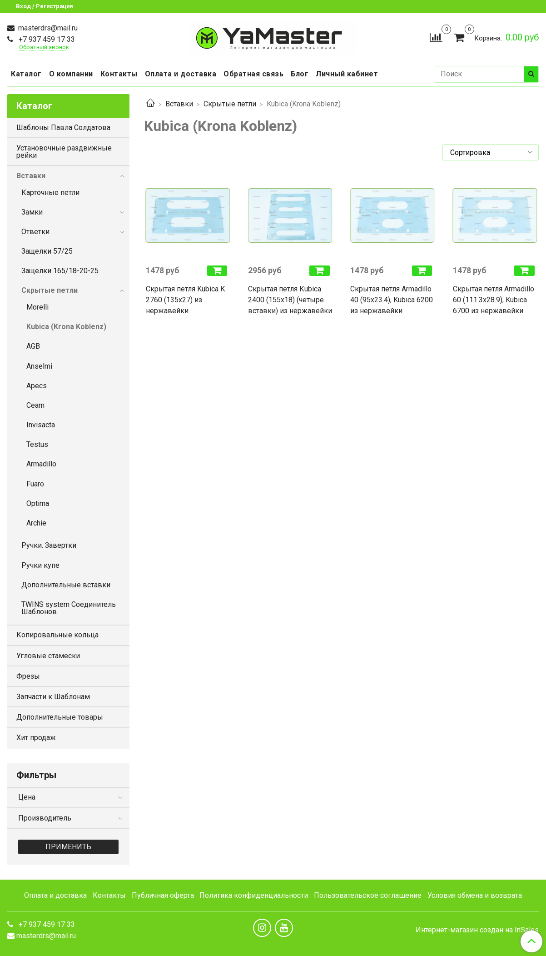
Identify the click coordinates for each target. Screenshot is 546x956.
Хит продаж (36, 737)
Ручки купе (40, 565)
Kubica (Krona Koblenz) (66, 326)
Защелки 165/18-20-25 (60, 270)
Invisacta (40, 424)
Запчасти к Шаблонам (53, 696)
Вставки (179, 104)
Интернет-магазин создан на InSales (477, 930)
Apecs (36, 385)
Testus (37, 444)
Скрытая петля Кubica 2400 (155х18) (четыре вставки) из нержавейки (290, 300)
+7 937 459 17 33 (46, 39)
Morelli (37, 307)
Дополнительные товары (59, 717)
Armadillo (41, 464)
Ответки (35, 231)
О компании (71, 74)
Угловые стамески (48, 655)
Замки (32, 212)
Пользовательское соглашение (368, 895)
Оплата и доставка (181, 74)
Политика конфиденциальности (253, 895)
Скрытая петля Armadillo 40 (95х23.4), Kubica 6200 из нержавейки (391, 300)
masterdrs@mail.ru (47, 28)
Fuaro (35, 484)
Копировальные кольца (57, 635)
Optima (37, 503)
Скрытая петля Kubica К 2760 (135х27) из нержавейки (185, 300)
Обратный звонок (44, 47)
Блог (299, 74)
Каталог (26, 74)
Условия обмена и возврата (474, 895)
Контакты (119, 74)
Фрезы (28, 676)
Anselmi (39, 366)
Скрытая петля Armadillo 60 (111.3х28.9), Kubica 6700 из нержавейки (493, 300)
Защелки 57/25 (47, 251)
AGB (33, 346)
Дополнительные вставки (65, 585)
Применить (68, 846)
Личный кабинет (347, 74)
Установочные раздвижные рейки (64, 152)
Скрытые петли (230, 104)
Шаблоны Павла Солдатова (63, 127)
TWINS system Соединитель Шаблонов (68, 608)
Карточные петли (50, 192)
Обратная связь (253, 74)
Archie (36, 523)
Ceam (35, 405)
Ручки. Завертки (48, 545)
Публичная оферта (163, 895)
